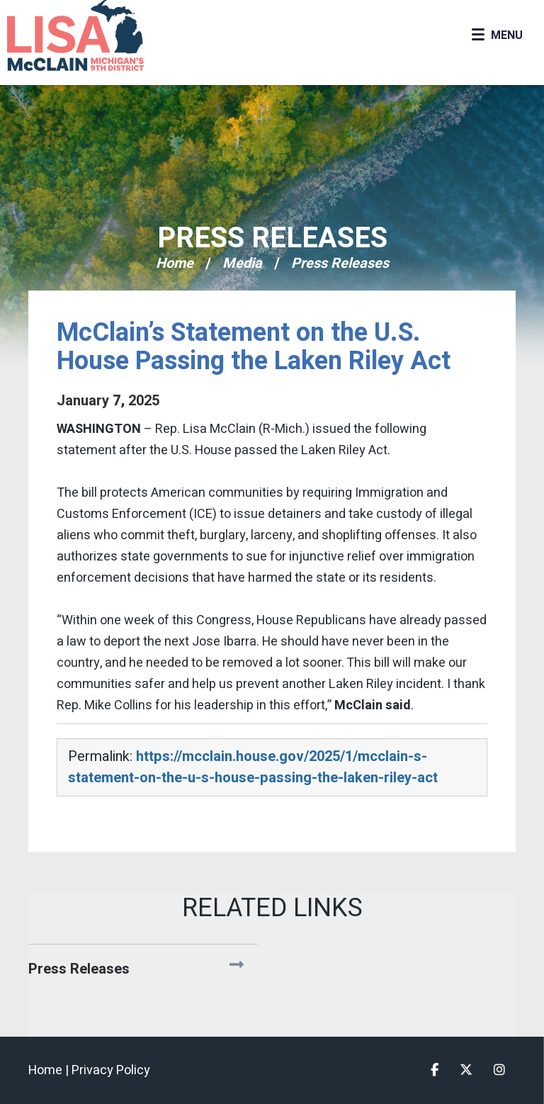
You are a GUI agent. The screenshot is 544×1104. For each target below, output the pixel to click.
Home (174, 263)
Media (242, 263)
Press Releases (272, 238)
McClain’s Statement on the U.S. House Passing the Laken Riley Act (253, 347)
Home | (50, 1070)
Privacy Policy (111, 1070)
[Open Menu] (497, 35)
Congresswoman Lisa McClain (99, 35)
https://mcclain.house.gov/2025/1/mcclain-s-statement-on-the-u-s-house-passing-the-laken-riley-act (253, 767)
